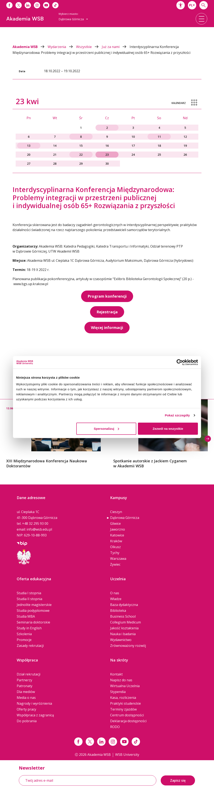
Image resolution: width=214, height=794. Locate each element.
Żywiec (115, 564)
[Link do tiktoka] (55, 5)
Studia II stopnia (29, 599)
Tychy (114, 552)
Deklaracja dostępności (128, 721)
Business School (123, 616)
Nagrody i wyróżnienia (34, 703)
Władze (115, 599)
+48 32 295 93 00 (35, 523)
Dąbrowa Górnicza (124, 517)
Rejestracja (107, 311)
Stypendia (118, 691)
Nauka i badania (123, 634)
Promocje (24, 639)
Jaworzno (117, 529)
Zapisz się (178, 780)
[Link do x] (18, 5)
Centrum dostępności (127, 715)
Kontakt (116, 674)
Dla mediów (26, 691)
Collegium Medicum (125, 622)
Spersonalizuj (106, 428)
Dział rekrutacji (28, 674)
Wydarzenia (62, 46)
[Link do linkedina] (28, 5)
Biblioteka (118, 610)
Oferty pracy (26, 709)
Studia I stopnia (29, 593)
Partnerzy (24, 680)
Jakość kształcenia (124, 628)
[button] (180, 5)
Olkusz (115, 547)
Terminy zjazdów (123, 709)
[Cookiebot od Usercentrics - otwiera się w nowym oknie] (179, 362)
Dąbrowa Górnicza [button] (73, 19)
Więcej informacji (107, 327)
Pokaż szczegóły (177, 415)
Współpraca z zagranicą (35, 715)
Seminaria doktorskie (33, 622)
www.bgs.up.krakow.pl (30, 284)
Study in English (29, 628)
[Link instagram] (113, 741)
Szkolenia (24, 634)
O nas (114, 593)
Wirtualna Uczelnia (125, 686)
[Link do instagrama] (37, 5)
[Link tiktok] (136, 741)
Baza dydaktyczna (124, 604)
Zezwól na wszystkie (168, 428)
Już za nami (116, 46)
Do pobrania (27, 721)
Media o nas (26, 697)
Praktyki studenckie (125, 703)
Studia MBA (26, 616)
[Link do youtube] (46, 5)
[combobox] (192, 5)
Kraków (116, 541)
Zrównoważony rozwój (128, 645)
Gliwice (115, 523)
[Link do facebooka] (9, 5)
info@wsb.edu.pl (39, 529)
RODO (115, 726)
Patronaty (24, 686)
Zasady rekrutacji (30, 645)
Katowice (117, 535)
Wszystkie (89, 46)
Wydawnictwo (120, 639)
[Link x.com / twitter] (90, 741)
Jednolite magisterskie (34, 604)
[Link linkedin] (101, 741)
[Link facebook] (78, 741)
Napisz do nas (121, 680)
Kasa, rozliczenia (123, 697)
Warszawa (118, 558)
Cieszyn (116, 512)
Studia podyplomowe (33, 610)
